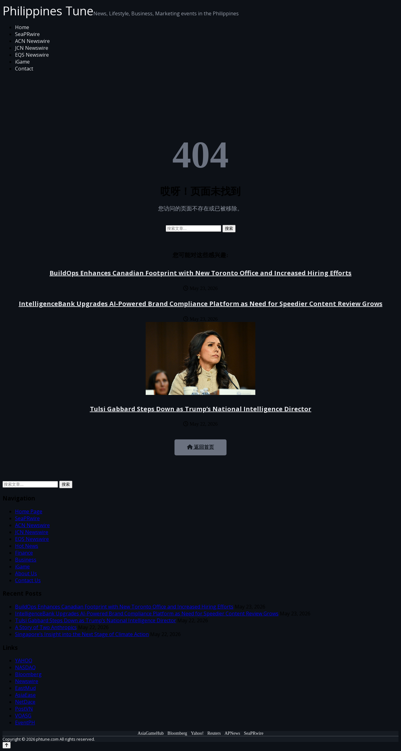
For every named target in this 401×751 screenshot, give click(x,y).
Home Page (28, 511)
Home (22, 27)
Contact (24, 68)
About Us (26, 573)
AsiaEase (25, 694)
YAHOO (23, 660)
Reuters (214, 733)
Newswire (26, 681)
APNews (232, 733)
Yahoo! (197, 733)
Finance (24, 552)
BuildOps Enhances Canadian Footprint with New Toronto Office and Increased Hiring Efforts (200, 273)
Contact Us (28, 580)
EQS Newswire (32, 54)
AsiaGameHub (151, 733)
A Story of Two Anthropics (46, 627)
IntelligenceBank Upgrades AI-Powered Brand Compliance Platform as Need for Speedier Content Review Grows (201, 303)
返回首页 (200, 447)
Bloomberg (28, 674)
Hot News (26, 545)
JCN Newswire (31, 47)
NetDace (25, 701)
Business (25, 559)
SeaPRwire (27, 34)
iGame (22, 61)
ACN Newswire (32, 41)
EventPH (25, 722)
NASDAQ (25, 667)
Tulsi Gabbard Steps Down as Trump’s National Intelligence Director (200, 409)
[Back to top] (7, 745)
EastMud (25, 688)
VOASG (23, 715)
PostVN (24, 708)
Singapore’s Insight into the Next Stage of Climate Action (82, 634)
